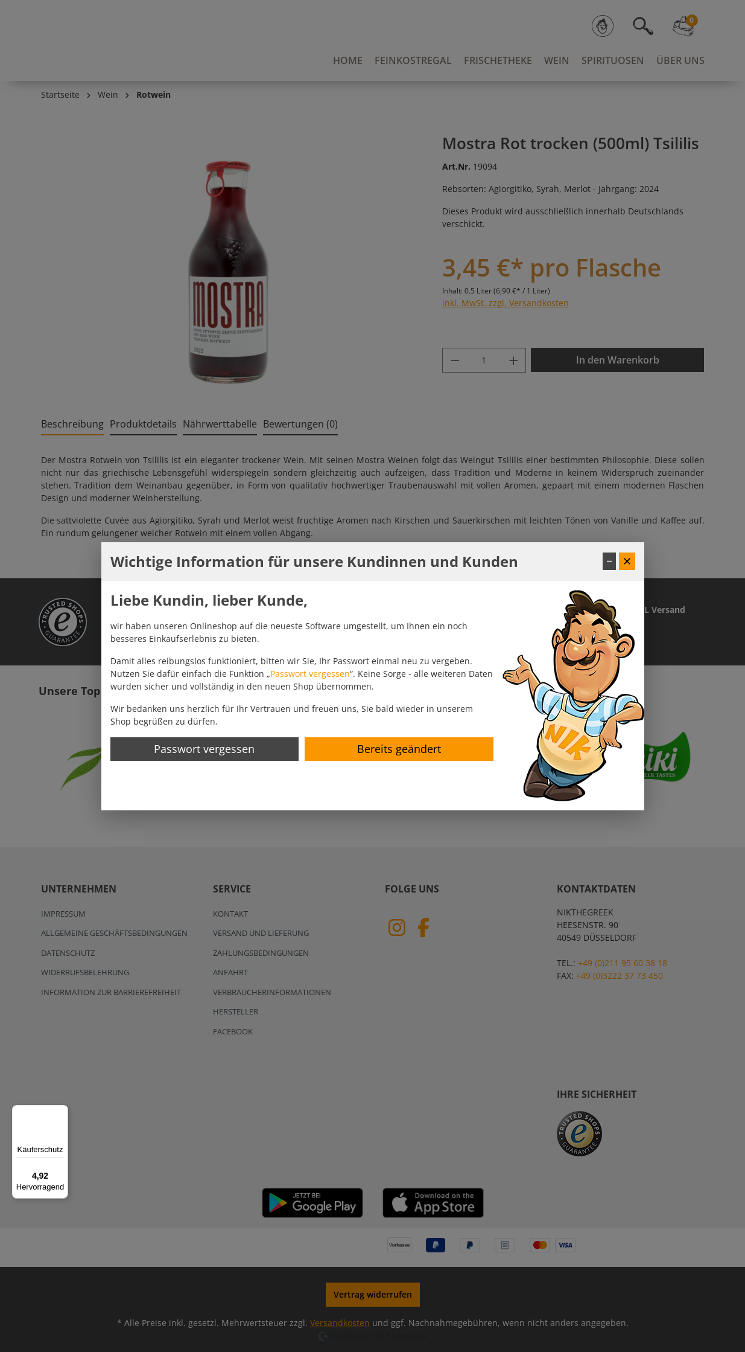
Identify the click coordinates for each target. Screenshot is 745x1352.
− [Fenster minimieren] (609, 561)
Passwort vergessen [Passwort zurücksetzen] (204, 749)
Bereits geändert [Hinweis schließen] (399, 749)
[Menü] (61, 1112)
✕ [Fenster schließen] (627, 561)
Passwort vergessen (310, 673)
